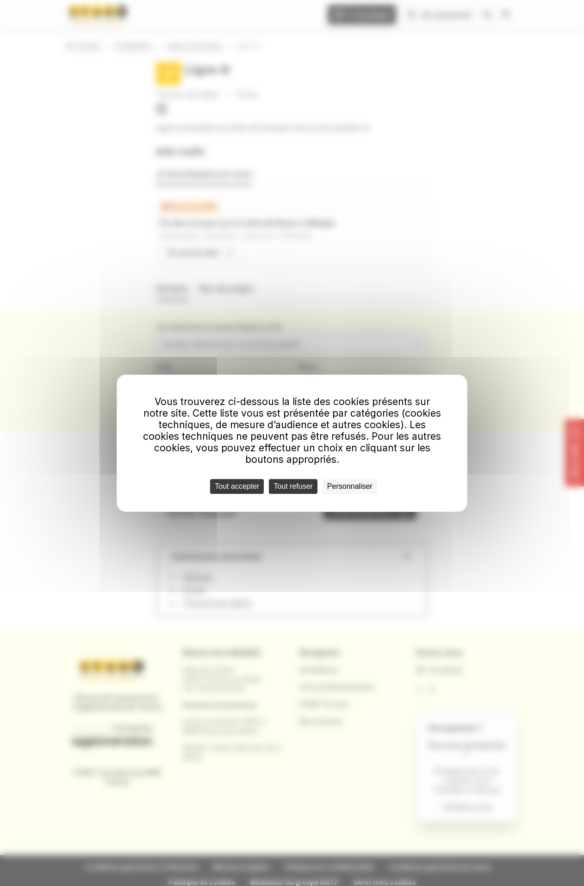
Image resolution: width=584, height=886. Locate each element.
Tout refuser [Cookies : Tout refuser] (292, 486)
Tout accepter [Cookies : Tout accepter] (237, 486)
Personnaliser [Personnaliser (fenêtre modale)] (350, 486)
